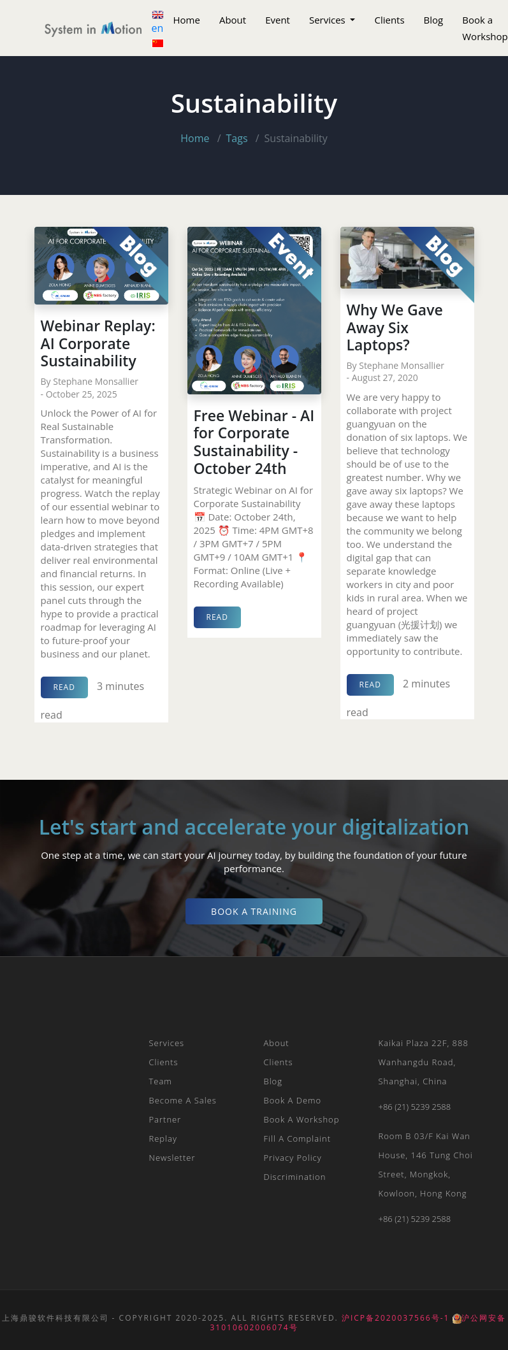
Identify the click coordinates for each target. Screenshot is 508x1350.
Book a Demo (293, 1100)
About (232, 19)
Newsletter (172, 1157)
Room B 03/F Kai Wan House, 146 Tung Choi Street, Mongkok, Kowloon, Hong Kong (426, 1164)
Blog (434, 19)
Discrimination (295, 1176)
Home (186, 19)
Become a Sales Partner (183, 1110)
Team (160, 1081)
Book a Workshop (302, 1119)
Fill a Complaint (297, 1138)
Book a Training (254, 911)
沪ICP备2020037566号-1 (395, 1317)
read (64, 687)
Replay (163, 1138)
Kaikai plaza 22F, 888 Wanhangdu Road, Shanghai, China (423, 1062)
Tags (237, 138)
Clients (389, 19)
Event (277, 19)
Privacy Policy (293, 1157)
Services (328, 19)
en (158, 22)
